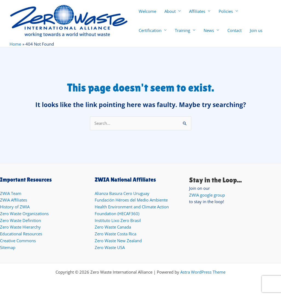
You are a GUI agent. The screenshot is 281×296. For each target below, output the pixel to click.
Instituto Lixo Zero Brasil (118, 220)
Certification (150, 30)
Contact (234, 30)
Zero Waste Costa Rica (115, 233)
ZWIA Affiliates (13, 200)
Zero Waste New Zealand (118, 240)
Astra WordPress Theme (202, 272)
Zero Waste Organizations (24, 213)
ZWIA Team (10, 193)
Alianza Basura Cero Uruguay (122, 193)
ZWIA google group (207, 195)
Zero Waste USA (110, 247)
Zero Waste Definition (20, 220)
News (209, 30)
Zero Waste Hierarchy (20, 227)
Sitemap (7, 247)
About (170, 11)
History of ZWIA (15, 206)
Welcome (147, 11)
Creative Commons (18, 240)
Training (182, 30)
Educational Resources (21, 233)
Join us (256, 30)
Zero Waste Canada (113, 227)
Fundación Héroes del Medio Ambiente (131, 200)
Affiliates (197, 11)
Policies (226, 11)
